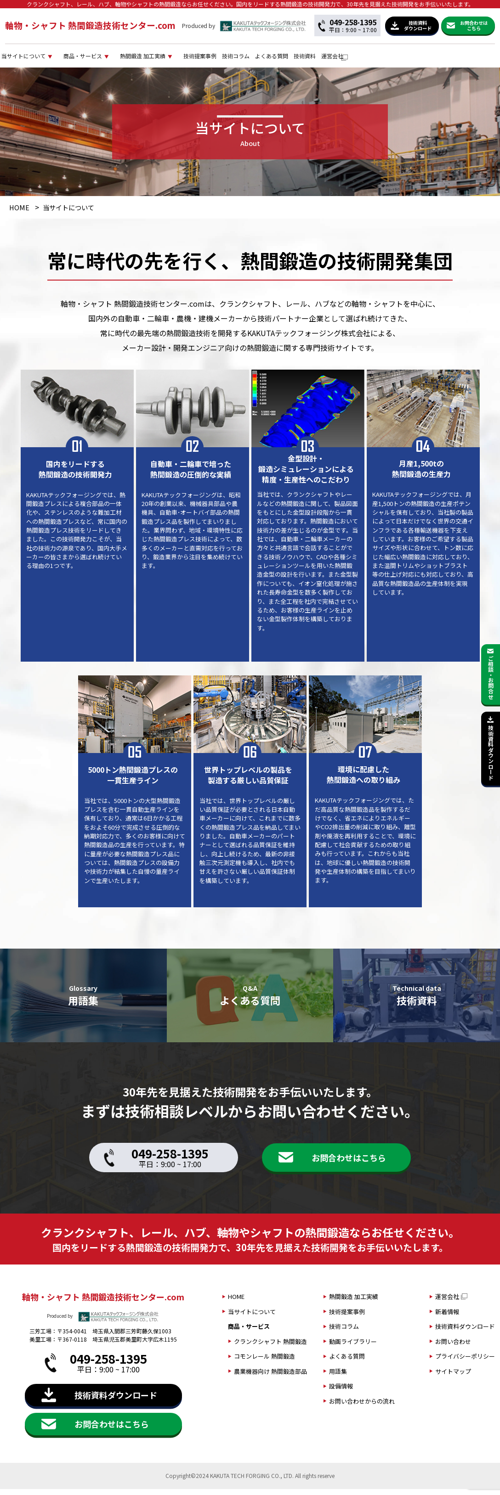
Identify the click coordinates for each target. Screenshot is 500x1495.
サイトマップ (453, 1376)
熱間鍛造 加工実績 (217, 58)
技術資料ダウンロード (465, 1332)
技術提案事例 (292, 58)
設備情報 (341, 1392)
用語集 (338, 1376)
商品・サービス (139, 58)
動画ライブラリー (353, 1347)
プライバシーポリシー (465, 1362)
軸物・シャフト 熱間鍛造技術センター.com (90, 25)
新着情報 (447, 1317)
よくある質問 (390, 58)
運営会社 (474, 58)
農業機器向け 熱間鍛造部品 (270, 1376)
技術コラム (341, 58)
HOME (19, 213)
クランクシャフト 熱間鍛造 (270, 1347)
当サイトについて (61, 58)
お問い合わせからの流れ (362, 1406)
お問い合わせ (453, 1347)
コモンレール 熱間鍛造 (264, 1362)
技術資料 (435, 58)
